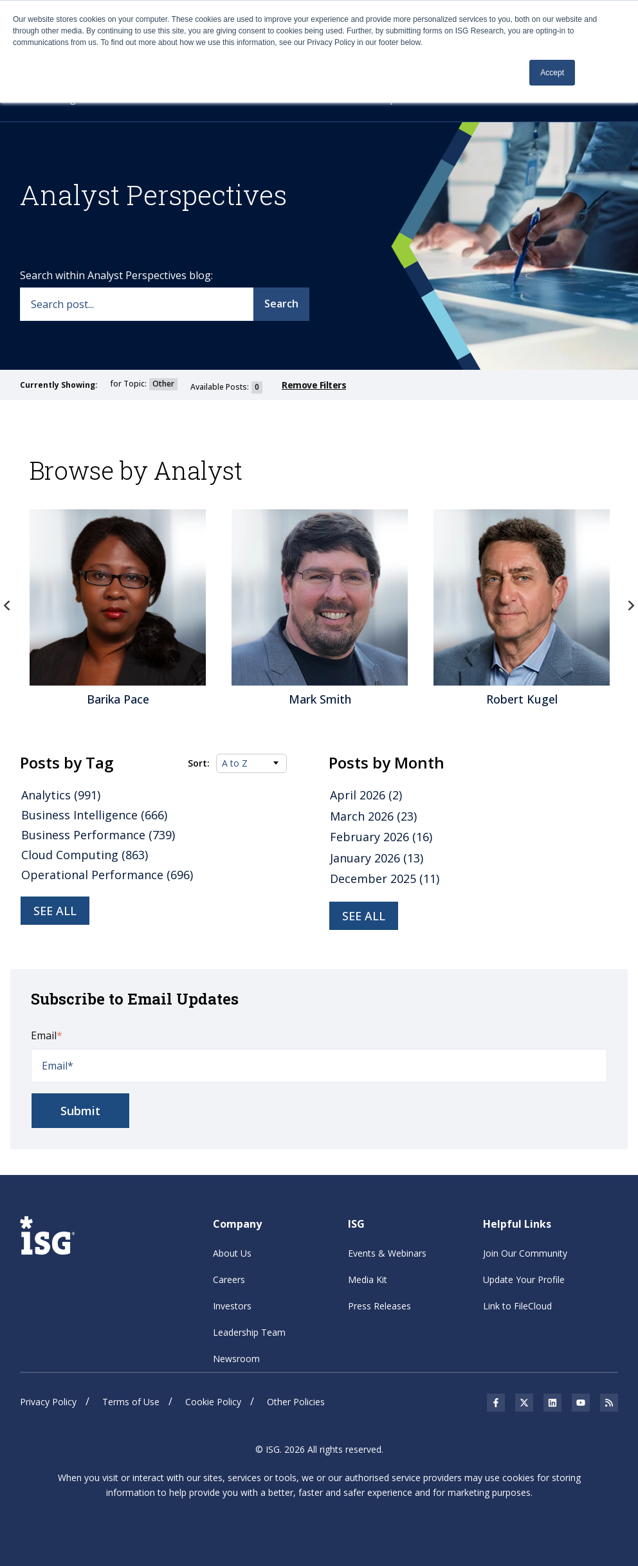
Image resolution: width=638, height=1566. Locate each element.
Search (281, 303)
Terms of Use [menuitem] (131, 1402)
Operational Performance (107, 874)
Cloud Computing (84, 854)
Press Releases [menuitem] (379, 1306)
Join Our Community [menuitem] (525, 1253)
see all (363, 916)
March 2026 (373, 816)
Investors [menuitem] (232, 1306)
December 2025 (384, 878)
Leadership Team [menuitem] (249, 1332)
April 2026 (366, 795)
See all (55, 910)
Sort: (199, 763)
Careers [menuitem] (229, 1279)
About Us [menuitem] (232, 1253)
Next (630, 605)
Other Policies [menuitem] (296, 1402)
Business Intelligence (94, 815)
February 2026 (381, 836)
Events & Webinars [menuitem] (387, 1253)
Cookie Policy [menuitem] (213, 1402)
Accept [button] (552, 72)
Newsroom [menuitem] (236, 1358)
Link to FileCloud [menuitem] (517, 1306)
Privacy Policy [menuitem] (48, 1402)
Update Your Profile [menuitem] (524, 1279)
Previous (7, 605)
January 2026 (376, 858)
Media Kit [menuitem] (367, 1279)
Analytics (60, 795)
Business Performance (98, 834)
